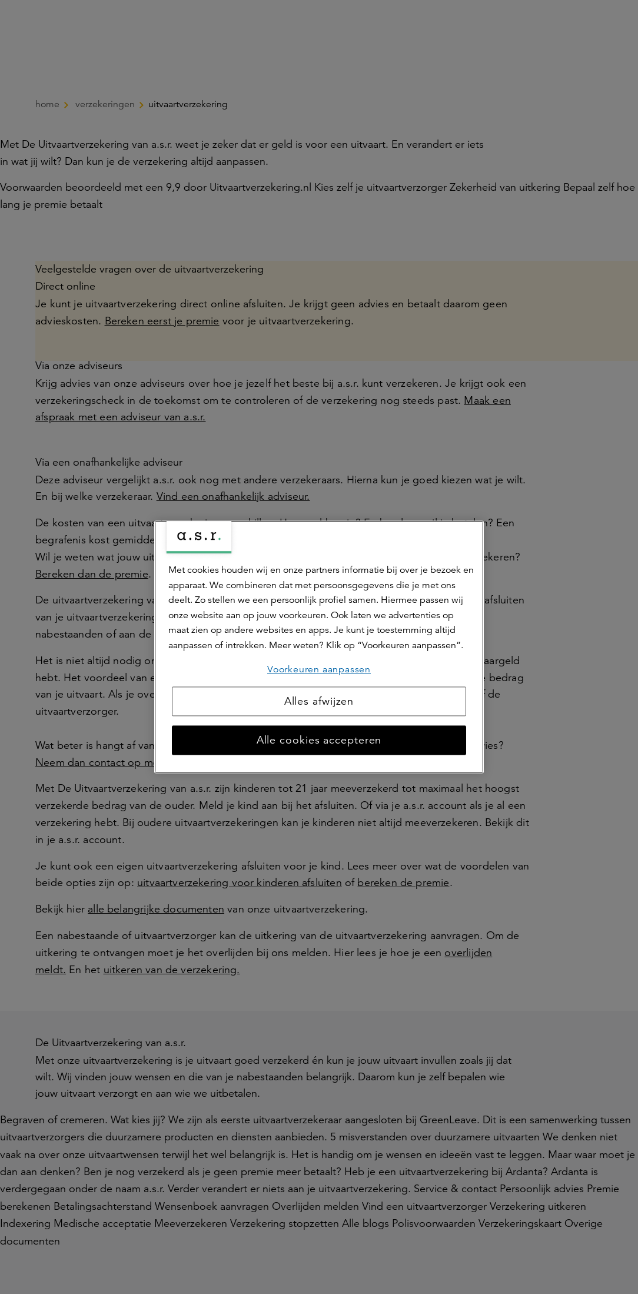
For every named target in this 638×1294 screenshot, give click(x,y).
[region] (319, 646)
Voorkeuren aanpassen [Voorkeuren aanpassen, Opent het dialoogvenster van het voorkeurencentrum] (319, 669)
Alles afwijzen (319, 701)
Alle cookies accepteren (319, 740)
